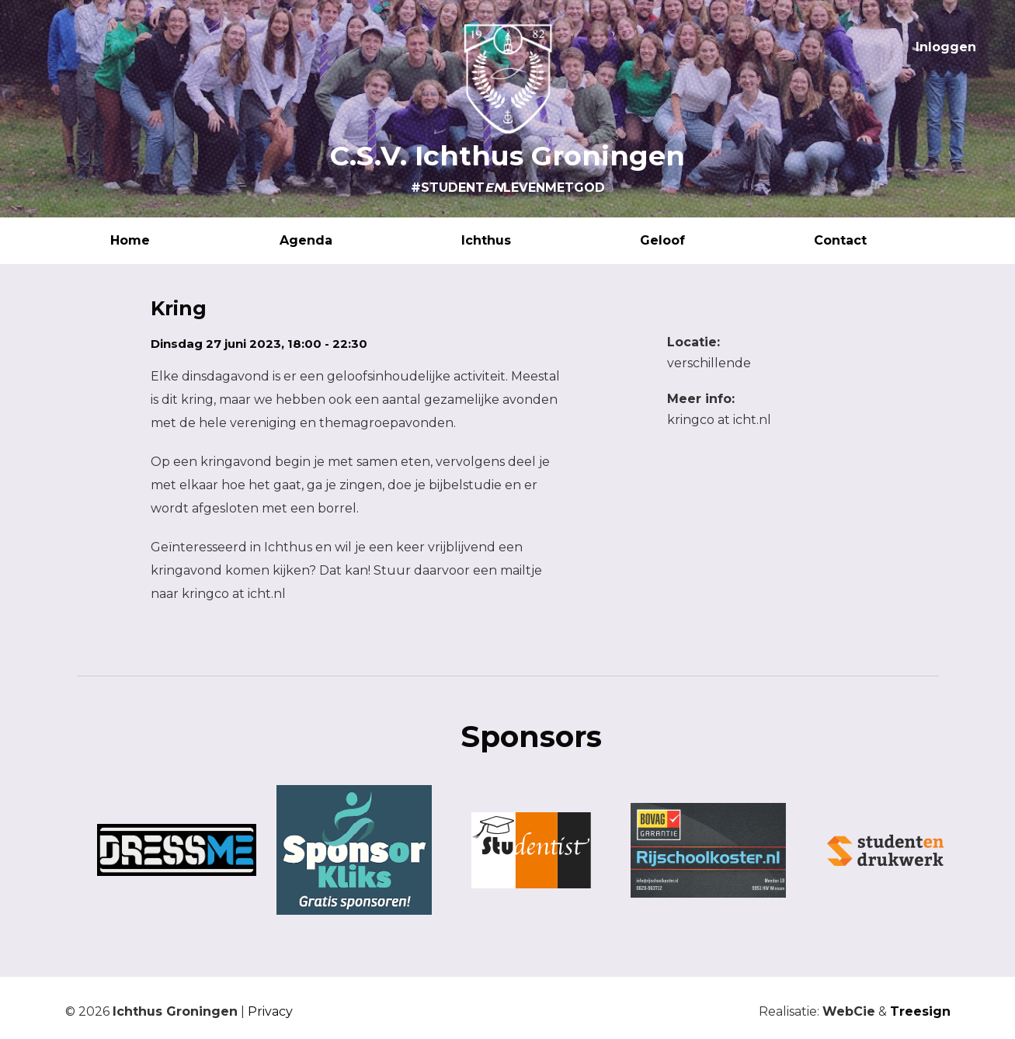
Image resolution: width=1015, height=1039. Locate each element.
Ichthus (505, 240)
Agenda (324, 240)
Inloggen (946, 47)
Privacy (270, 1011)
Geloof (681, 240)
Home (149, 240)
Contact (859, 240)
